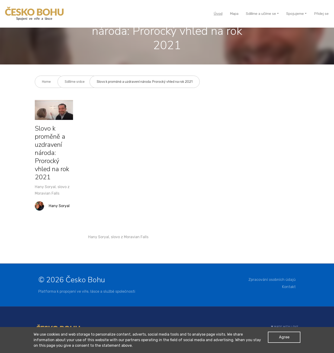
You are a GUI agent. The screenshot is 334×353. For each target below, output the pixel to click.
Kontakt (289, 287)
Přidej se (321, 13)
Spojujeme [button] (295, 13)
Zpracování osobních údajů (272, 279)
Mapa (234, 13)
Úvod (218, 13)
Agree (284, 337)
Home (46, 82)
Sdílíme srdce (75, 82)
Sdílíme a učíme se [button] (261, 13)
